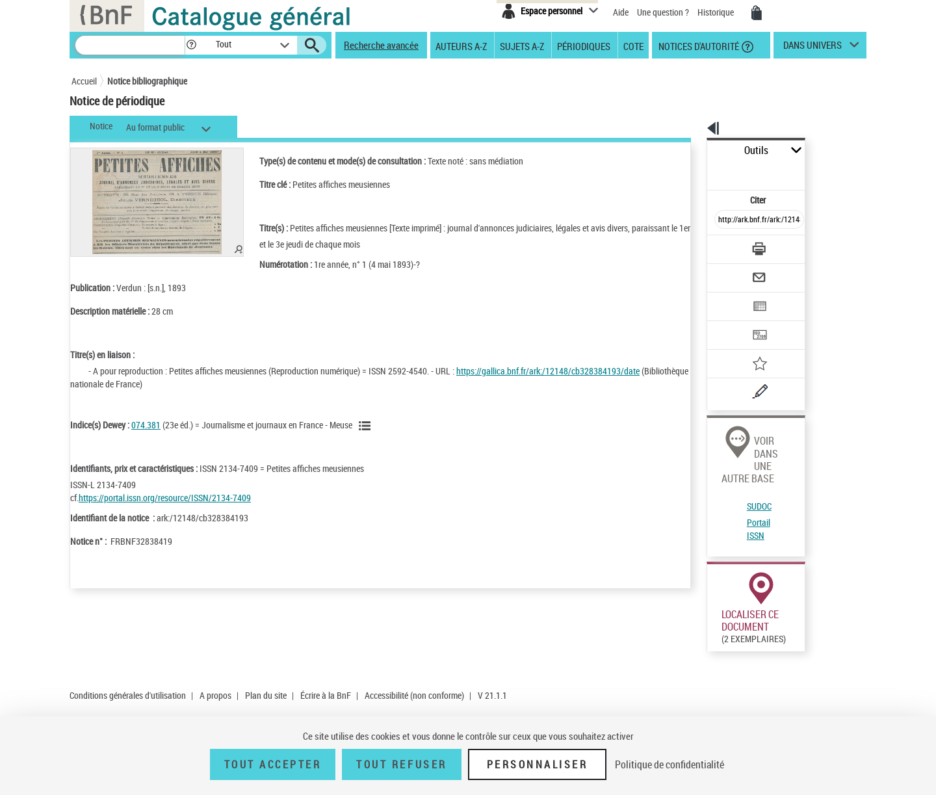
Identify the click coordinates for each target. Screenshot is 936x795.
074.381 (146, 425)
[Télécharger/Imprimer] (725, 220)
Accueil (84, 81)
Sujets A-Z (522, 45)
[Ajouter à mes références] (731, 322)
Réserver (717, 701)
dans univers (812, 48)
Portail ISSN (723, 445)
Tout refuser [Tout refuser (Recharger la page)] (401, 764)
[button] (191, 45)
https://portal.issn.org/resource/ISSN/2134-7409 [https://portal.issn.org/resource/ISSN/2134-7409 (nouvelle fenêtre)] (165, 497)
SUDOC (714, 429)
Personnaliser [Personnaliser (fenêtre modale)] (537, 764)
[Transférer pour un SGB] (728, 296)
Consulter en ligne (717, 617)
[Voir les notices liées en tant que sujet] (366, 426)
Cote (633, 45)
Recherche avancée (381, 44)
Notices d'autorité (697, 45)
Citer (702, 171)
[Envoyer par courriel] (722, 246)
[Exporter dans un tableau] (732, 271)
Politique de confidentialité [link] (669, 764)
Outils (693, 150)
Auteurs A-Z (461, 45)
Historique (716, 12)
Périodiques (583, 45)
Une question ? (663, 12)
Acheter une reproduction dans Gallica (807, 617)
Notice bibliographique (147, 81)
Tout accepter (273, 764)
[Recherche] (130, 45)
